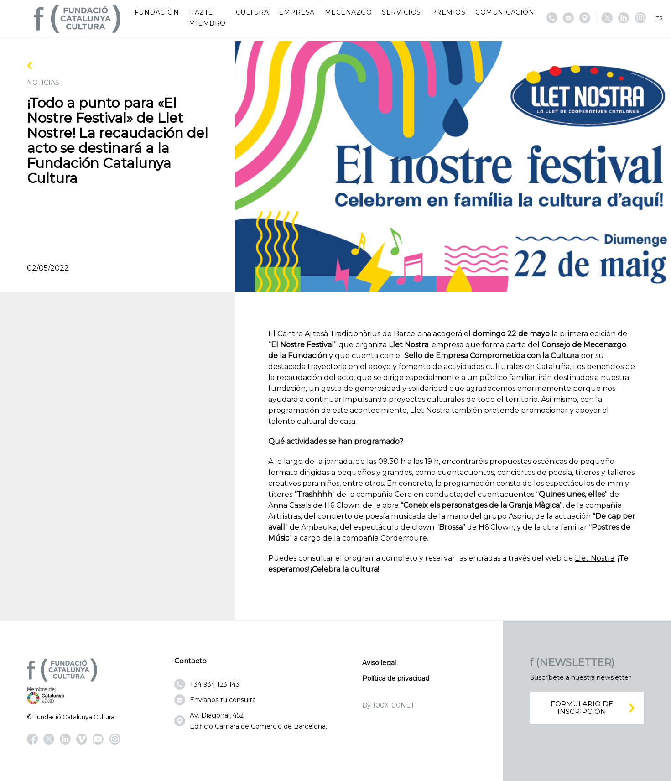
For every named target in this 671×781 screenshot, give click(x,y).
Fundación (157, 12)
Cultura (252, 12)
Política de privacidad (395, 678)
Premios (448, 12)
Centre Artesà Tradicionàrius (328, 333)
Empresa (297, 12)
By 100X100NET (388, 705)
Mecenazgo (348, 12)
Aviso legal (379, 663)
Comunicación (504, 12)
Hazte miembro (207, 17)
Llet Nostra (594, 558)
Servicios (401, 12)
